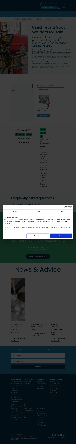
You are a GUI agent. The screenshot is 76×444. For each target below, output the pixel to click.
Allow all (60, 235)
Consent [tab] (14, 211)
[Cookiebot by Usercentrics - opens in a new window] (65, 207)
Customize (38, 235)
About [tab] (61, 211)
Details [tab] (38, 211)
